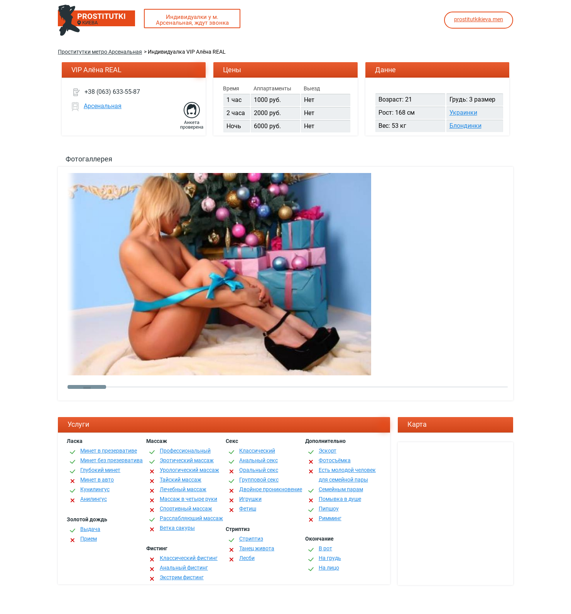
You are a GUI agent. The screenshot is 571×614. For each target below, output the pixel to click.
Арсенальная (103, 106)
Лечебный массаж (183, 489)
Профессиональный (185, 451)
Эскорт (327, 451)
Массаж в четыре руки (188, 499)
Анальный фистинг (184, 568)
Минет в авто (97, 480)
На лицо (329, 568)
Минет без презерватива (111, 460)
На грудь (330, 558)
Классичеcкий (257, 451)
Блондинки (465, 125)
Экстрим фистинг (182, 577)
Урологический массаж (189, 470)
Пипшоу (329, 508)
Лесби (247, 558)
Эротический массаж (187, 460)
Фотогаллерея (89, 159)
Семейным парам (341, 489)
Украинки (463, 112)
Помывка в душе (340, 499)
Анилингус (93, 499)
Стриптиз (251, 539)
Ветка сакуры (177, 528)
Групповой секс (259, 480)
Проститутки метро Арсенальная (100, 52)
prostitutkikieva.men (478, 19)
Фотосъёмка (335, 460)
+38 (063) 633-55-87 (112, 91)
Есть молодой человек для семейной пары (347, 475)
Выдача (90, 529)
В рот (325, 548)
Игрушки (250, 499)
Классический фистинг (189, 558)
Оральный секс (258, 470)
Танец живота (256, 548)
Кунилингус (95, 489)
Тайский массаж (180, 480)
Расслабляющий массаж (191, 518)
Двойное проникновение (270, 489)
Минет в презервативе (108, 451)
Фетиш (247, 508)
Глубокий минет (100, 470)
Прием (88, 539)
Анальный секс (258, 460)
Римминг (330, 518)
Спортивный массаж (186, 508)
